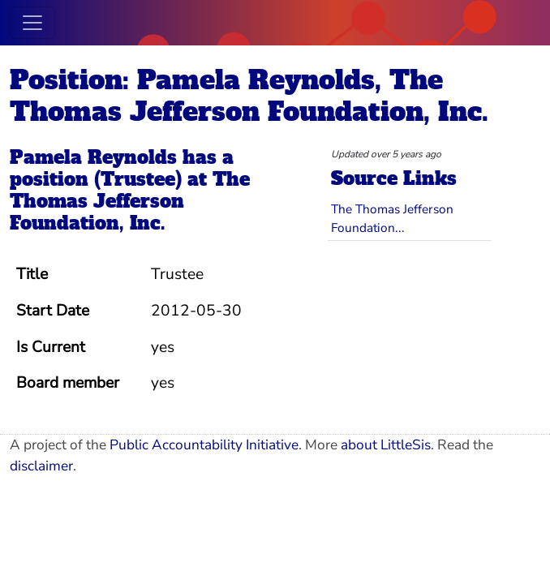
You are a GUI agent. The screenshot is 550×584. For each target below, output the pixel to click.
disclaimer (41, 466)
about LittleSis (386, 445)
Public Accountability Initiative (204, 445)
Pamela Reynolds (93, 157)
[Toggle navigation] (32, 22)
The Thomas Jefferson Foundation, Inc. (130, 201)
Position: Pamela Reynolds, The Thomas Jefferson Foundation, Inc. (249, 96)
